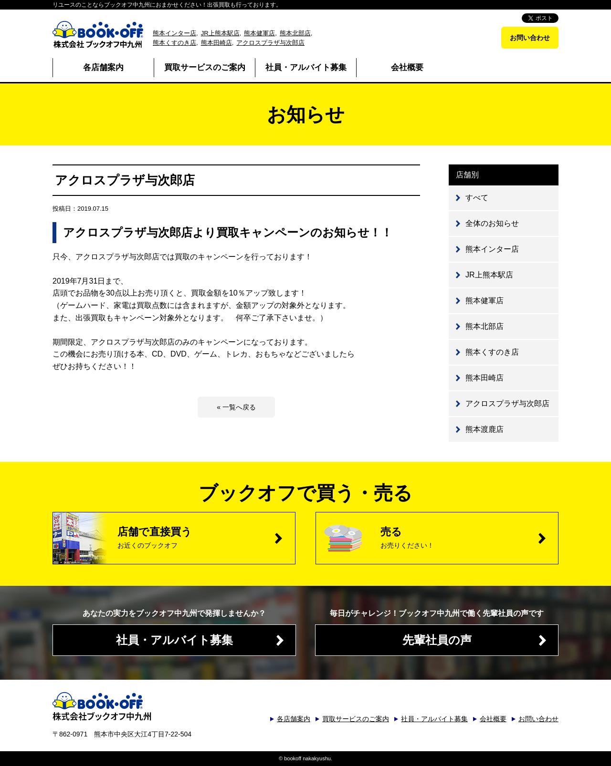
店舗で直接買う (206, 537)
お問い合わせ (530, 37)
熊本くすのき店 (174, 42)
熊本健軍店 (259, 33)
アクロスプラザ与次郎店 (270, 42)
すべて (476, 198)
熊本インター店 (174, 33)
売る (469, 537)
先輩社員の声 (437, 639)
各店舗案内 (103, 67)
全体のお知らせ (492, 223)
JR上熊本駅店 (220, 33)
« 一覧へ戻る (236, 407)
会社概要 (407, 67)
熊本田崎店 (216, 42)
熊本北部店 (295, 33)
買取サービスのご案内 (204, 67)
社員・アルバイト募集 (306, 67)
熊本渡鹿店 (484, 429)
